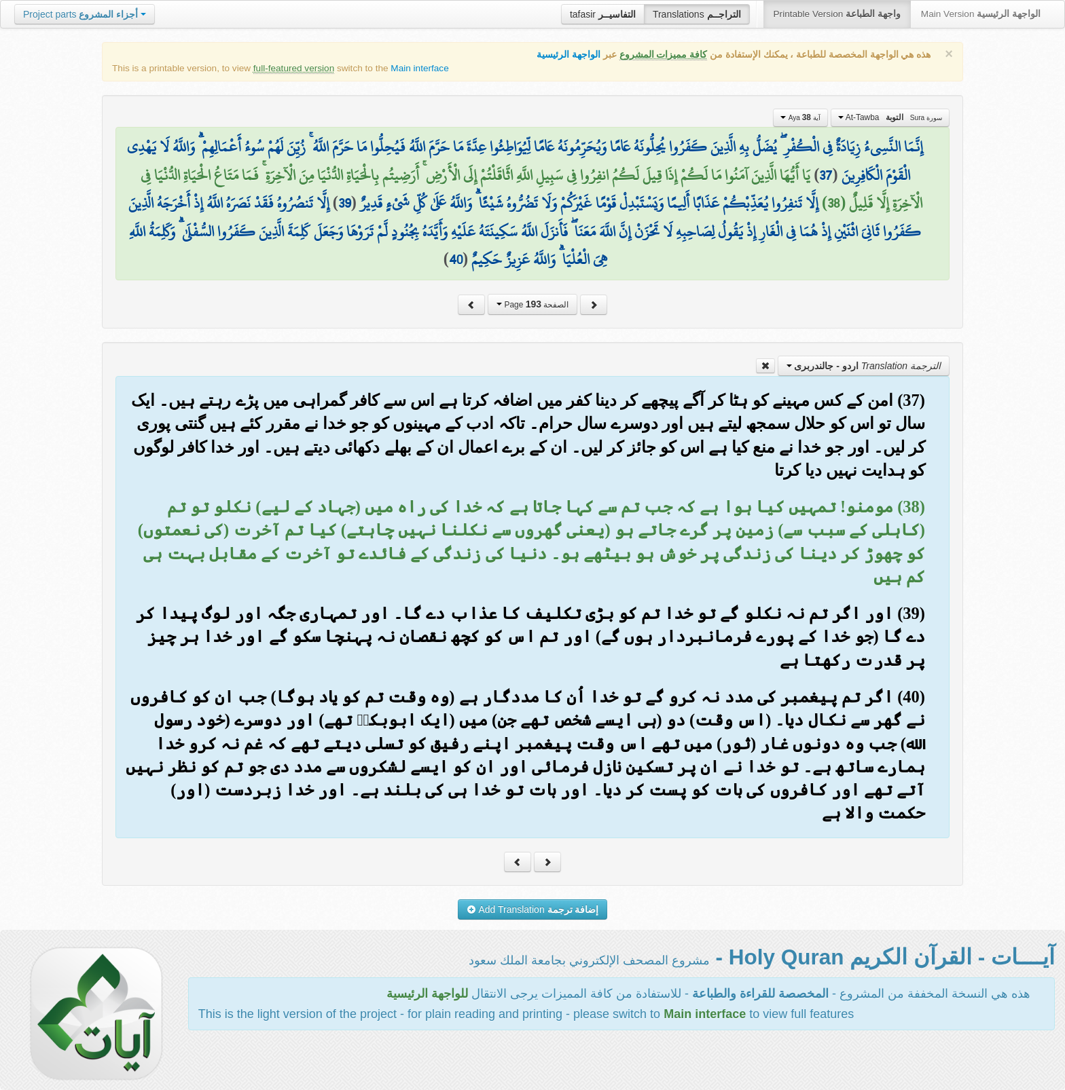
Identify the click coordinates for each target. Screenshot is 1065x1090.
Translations (697, 14)
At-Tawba (890, 117)
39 (344, 203)
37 (825, 175)
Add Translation (533, 909)
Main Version (981, 14)
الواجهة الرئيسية (568, 55)
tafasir (603, 14)
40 (456, 259)
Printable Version (837, 14)
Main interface (419, 68)
